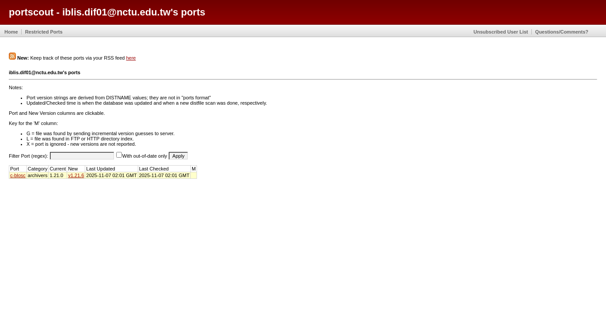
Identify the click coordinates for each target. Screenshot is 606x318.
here (131, 58)
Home (11, 31)
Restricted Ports (44, 31)
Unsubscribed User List (500, 31)
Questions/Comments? (561, 31)
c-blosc (18, 175)
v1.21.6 (76, 175)
